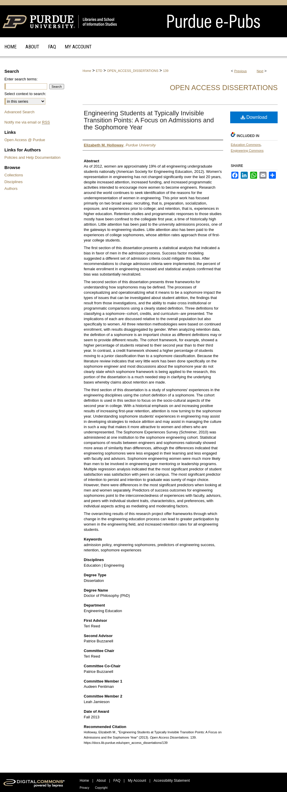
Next (260, 71)
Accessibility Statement (172, 781)
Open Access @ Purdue (24, 140)
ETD (99, 70)
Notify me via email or (27, 122)
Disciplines (13, 182)
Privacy (84, 787)
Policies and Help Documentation (32, 157)
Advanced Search (19, 112)
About (101, 781)
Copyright (101, 787)
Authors (11, 188)
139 (165, 70)
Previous (240, 71)
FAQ (116, 781)
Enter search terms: (20, 79)
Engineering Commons (247, 150)
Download (254, 117)
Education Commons (246, 144)
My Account (137, 781)
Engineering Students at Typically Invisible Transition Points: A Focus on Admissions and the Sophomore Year (149, 120)
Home (87, 70)
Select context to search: (25, 94)
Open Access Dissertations (224, 88)
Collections (13, 175)
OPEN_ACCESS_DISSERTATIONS (132, 70)
